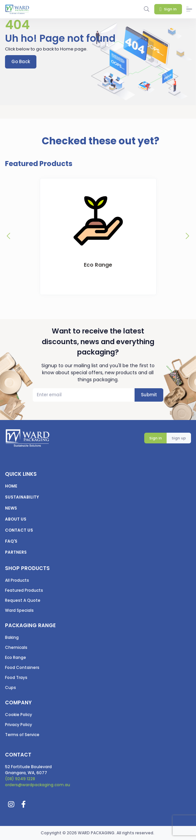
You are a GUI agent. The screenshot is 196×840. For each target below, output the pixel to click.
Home (11, 486)
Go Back (20, 61)
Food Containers (22, 667)
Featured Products (24, 590)
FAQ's (11, 541)
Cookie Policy (18, 714)
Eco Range (15, 657)
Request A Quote (22, 600)
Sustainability (22, 497)
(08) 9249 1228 (20, 779)
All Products (17, 580)
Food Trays (16, 677)
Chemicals (16, 647)
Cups (10, 687)
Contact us (19, 530)
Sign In (155, 438)
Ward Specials (19, 610)
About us (15, 519)
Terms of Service (22, 734)
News (11, 508)
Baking (12, 637)
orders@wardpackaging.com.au (37, 785)
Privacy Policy (18, 724)
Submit (149, 395)
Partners (16, 552)
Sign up (179, 438)
